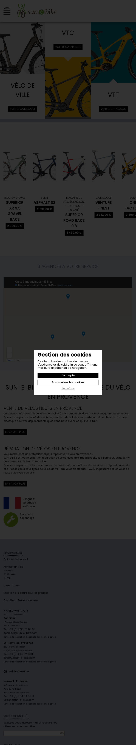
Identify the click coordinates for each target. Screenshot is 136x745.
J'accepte (68, 375)
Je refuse (68, 388)
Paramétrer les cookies (68, 382)
